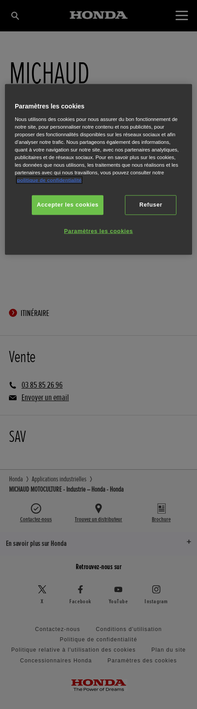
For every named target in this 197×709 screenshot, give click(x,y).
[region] (98, 169)
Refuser (150, 205)
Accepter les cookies (67, 205)
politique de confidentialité (49, 180)
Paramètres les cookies (98, 231)
